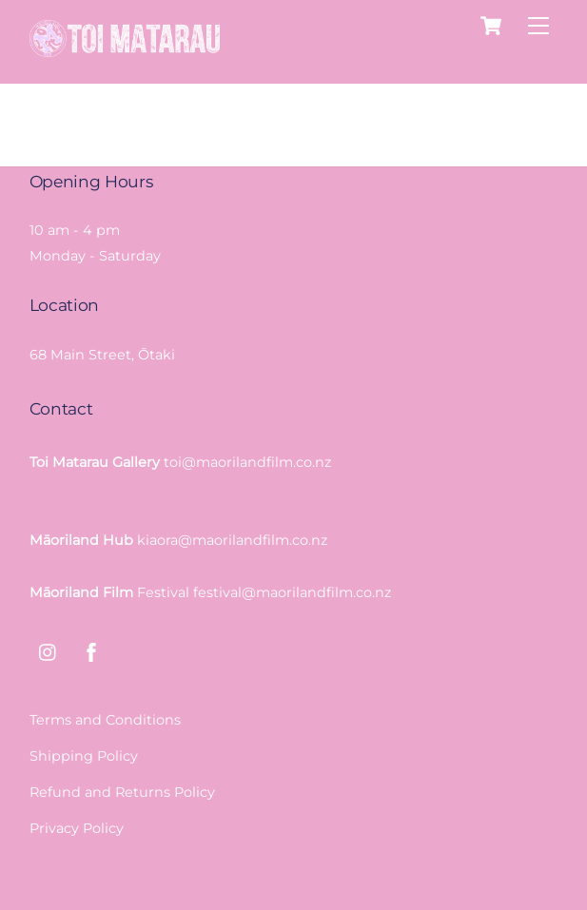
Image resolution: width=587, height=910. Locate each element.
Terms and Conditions (105, 719)
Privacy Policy (76, 828)
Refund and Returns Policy (122, 792)
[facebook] (91, 650)
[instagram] (48, 650)
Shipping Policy (83, 756)
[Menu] (538, 26)
